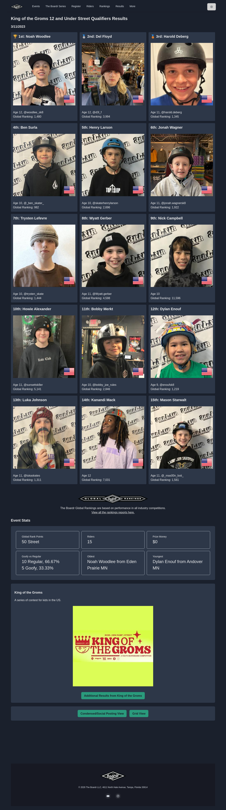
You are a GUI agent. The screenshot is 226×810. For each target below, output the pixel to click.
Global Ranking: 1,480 (27, 116)
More (132, 6)
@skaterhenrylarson (105, 203)
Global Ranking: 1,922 (165, 207)
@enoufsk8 (167, 384)
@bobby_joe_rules (104, 384)
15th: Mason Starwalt (168, 400)
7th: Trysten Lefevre (30, 218)
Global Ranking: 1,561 (165, 479)
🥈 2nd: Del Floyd (97, 36)
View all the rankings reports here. (113, 512)
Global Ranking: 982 (26, 207)
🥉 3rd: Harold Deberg (170, 36)
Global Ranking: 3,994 (96, 116)
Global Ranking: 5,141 (27, 389)
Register (76, 6)
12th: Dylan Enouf (166, 309)
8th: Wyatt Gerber (97, 218)
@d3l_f (97, 112)
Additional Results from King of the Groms (113, 695)
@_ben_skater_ (34, 203)
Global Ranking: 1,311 (27, 479)
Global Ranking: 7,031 (96, 479)
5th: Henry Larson (97, 127)
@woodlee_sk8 (33, 112)
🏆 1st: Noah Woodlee (32, 36)
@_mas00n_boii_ (172, 475)
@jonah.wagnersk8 (173, 203)
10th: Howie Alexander (32, 309)
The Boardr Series (56, 6)
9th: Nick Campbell (167, 218)
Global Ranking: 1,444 (27, 298)
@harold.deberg (171, 112)
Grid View (138, 713)
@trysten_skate (34, 293)
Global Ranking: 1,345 (165, 116)
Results (119, 6)
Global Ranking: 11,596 (165, 298)
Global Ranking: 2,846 (96, 389)
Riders (90, 6)
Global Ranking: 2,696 (96, 207)
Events (36, 6)
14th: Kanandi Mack (98, 400)
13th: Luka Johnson (30, 400)
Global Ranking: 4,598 (96, 298)
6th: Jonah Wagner (167, 127)
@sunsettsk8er (33, 384)
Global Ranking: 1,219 (165, 389)
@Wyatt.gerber (102, 293)
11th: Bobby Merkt (97, 309)
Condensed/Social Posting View (102, 713)
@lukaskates (32, 475)
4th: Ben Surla (25, 127)
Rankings (104, 6)
